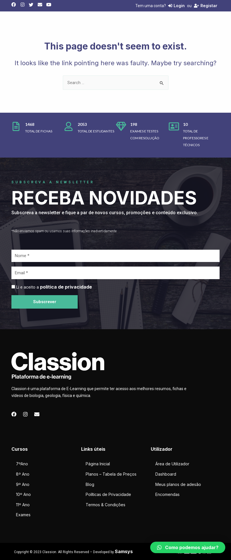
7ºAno (22, 463)
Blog (90, 484)
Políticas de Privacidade (108, 494)
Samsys (124, 551)
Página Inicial (98, 463)
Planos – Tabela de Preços (111, 474)
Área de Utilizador (172, 463)
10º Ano (23, 494)
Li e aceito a (54, 287)
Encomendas (167, 494)
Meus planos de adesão (178, 484)
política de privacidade (66, 287)
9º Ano (22, 484)
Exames (23, 514)
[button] (187, 547)
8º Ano (22, 474)
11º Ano (23, 504)
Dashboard (165, 474)
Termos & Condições (105, 504)
